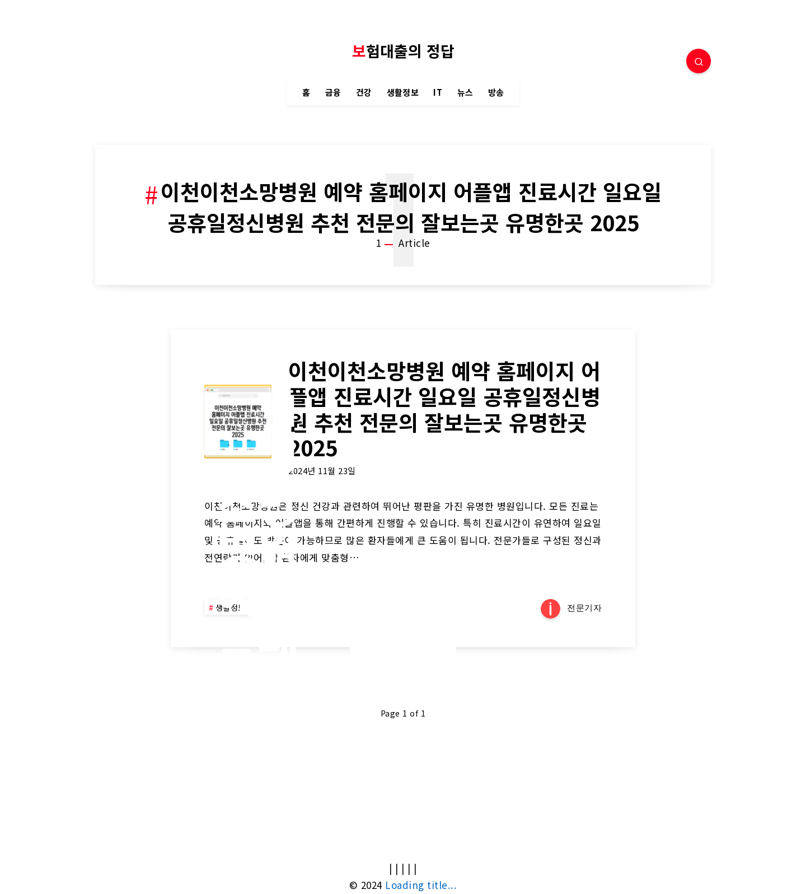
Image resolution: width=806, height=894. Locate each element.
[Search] (698, 61)
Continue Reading (403, 646)
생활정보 (403, 92)
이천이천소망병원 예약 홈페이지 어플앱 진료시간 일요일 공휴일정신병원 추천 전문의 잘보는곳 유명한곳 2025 (444, 408)
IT (437, 92)
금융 (333, 92)
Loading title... (421, 885)
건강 (364, 92)
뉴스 (465, 92)
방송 (496, 92)
